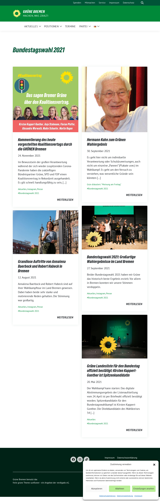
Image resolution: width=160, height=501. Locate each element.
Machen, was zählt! (35, 15)
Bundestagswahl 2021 (29, 193)
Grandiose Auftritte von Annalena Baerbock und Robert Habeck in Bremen (42, 266)
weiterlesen (65, 199)
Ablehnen (119, 488)
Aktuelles (22, 189)
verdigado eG (63, 482)
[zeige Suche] (142, 3)
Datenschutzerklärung (107, 496)
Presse (40, 189)
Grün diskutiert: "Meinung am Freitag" (104, 184)
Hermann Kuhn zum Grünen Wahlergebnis (106, 142)
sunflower (35, 482)
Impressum (138, 496)
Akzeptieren (96, 488)
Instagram (31, 189)
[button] (154, 464)
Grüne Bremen (34, 11)
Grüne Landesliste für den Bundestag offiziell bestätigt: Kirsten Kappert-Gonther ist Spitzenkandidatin (113, 371)
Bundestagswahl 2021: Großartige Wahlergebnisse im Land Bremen (111, 259)
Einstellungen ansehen (143, 488)
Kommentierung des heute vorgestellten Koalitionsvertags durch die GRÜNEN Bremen (45, 144)
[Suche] (138, 3)
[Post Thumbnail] (45, 99)
